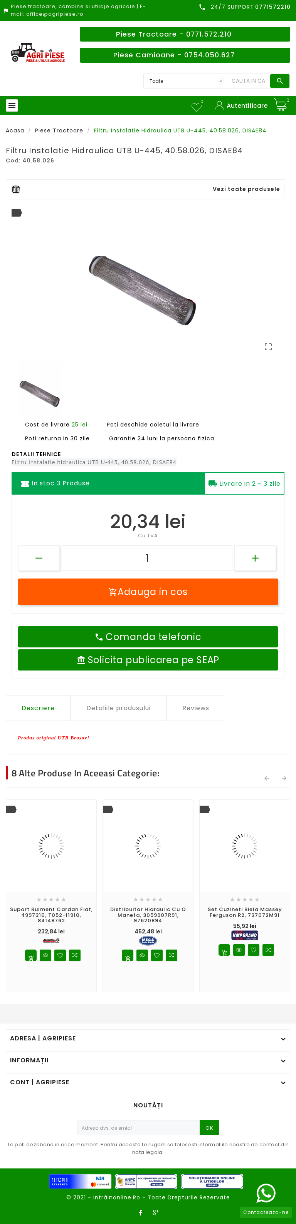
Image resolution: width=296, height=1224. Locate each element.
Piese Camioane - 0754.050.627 (174, 55)
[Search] (249, 81)
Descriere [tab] (38, 708)
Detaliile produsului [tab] (118, 708)
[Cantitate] (147, 558)
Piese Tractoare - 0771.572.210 (174, 34)
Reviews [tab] (195, 708)
